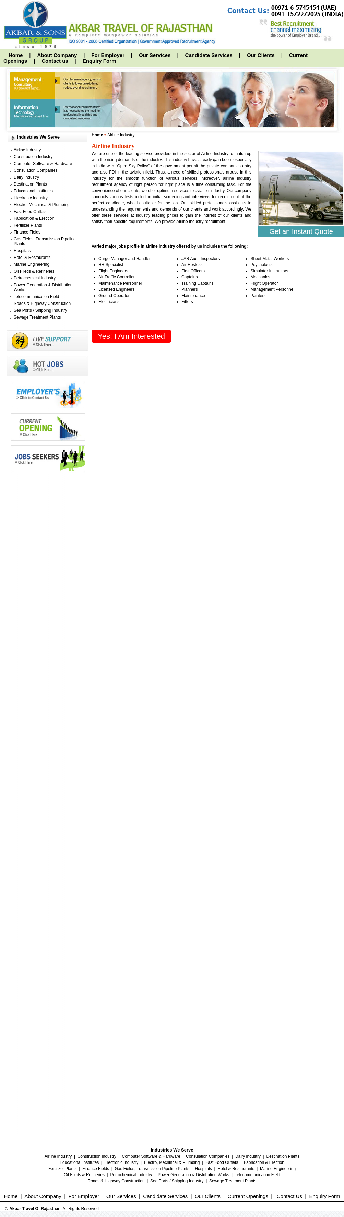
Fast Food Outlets (30, 211)
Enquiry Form (99, 61)
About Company (57, 55)
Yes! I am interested (131, 336)
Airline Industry (27, 149)
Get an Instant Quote (301, 231)
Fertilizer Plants (28, 225)
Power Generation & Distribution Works (193, 1174)
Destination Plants (30, 184)
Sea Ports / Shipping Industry (40, 310)
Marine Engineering (31, 264)
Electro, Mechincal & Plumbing (42, 204)
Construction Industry (33, 156)
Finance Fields (27, 232)
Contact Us (289, 1196)
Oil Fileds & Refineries (34, 271)
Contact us (54, 61)
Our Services (155, 55)
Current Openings (248, 1196)
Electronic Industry (31, 197)
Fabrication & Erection (34, 218)
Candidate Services (209, 55)
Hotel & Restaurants (32, 257)
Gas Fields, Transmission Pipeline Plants (152, 1168)
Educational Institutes (33, 191)
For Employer (107, 55)
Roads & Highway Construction (42, 303)
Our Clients (261, 55)
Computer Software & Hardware (43, 163)
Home (16, 55)
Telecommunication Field (36, 296)
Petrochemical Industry (35, 278)
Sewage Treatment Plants (37, 317)
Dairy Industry (26, 177)
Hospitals (22, 250)
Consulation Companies (35, 170)
